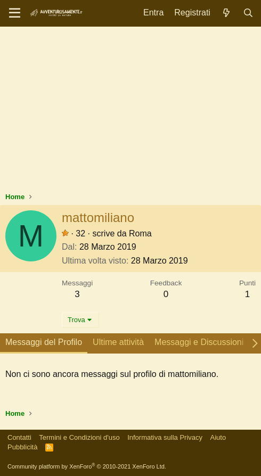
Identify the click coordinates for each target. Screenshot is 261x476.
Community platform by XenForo (86, 466)
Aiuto (218, 437)
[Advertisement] (130, 111)
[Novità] (227, 13)
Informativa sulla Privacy (164, 437)
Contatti (19, 437)
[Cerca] (248, 13)
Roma (140, 233)
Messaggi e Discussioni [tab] (198, 342)
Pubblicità (22, 447)
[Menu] (14, 13)
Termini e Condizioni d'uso (79, 437)
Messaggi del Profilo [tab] (43, 342)
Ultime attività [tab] (118, 342)
